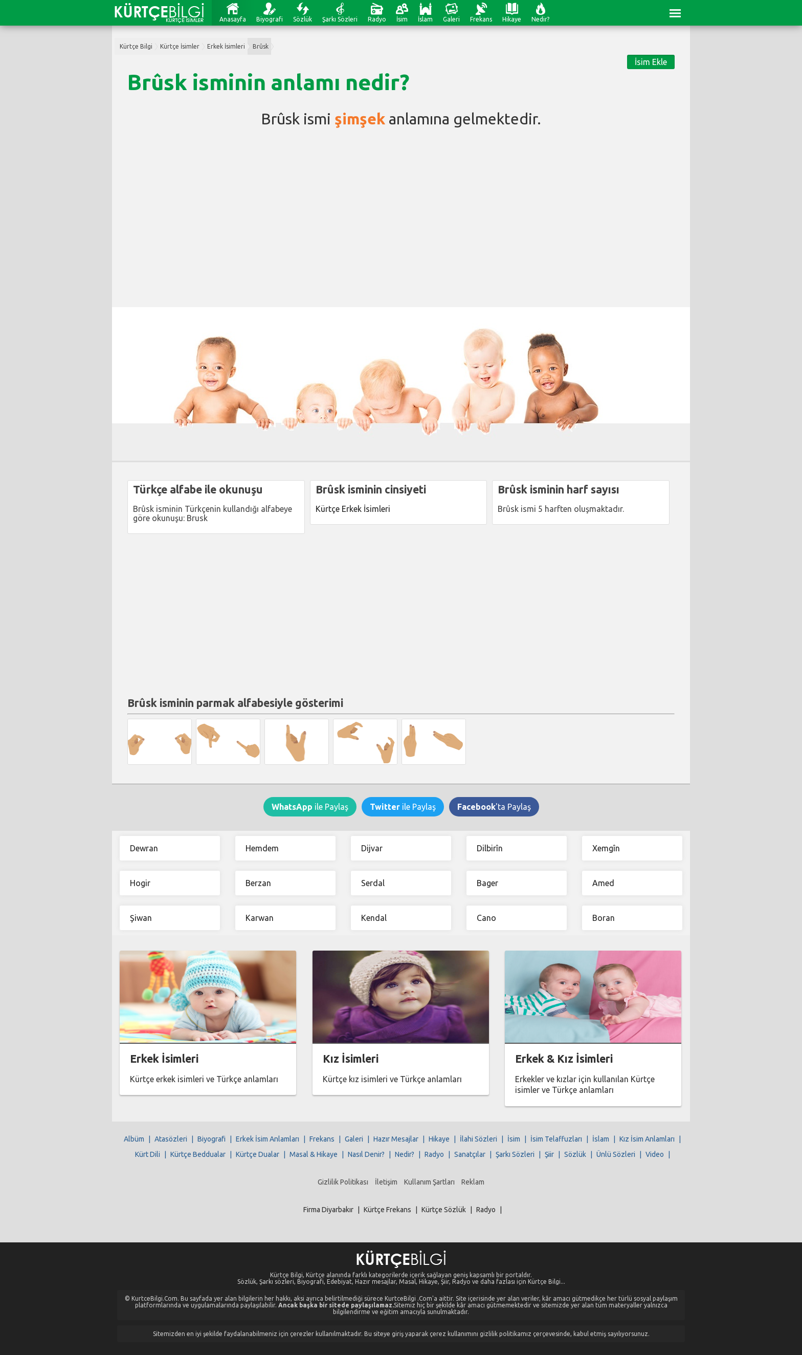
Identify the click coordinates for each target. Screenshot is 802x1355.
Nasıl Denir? (366, 1154)
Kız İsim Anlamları (647, 1139)
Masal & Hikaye (313, 1154)
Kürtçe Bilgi (136, 46)
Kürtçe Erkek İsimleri (353, 508)
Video (654, 1154)
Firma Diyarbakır (328, 1210)
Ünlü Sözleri (615, 1154)
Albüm (134, 1139)
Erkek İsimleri (226, 46)
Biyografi (269, 19)
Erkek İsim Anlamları (267, 1139)
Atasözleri (170, 1139)
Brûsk (261, 46)
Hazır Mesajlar (395, 1139)
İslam (425, 19)
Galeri (451, 19)
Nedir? (540, 19)
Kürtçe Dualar (257, 1154)
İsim (402, 19)
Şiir (549, 1154)
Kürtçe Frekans (387, 1210)
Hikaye (511, 19)
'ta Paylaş (494, 806)
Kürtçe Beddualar (198, 1154)
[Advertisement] (401, 215)
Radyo (377, 19)
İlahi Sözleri (478, 1139)
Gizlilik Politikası (343, 1182)
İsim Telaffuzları (556, 1139)
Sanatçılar (469, 1154)
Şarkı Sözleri (340, 19)
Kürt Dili (147, 1154)
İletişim (386, 1182)
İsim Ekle (651, 62)
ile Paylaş (310, 806)
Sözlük (302, 19)
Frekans (481, 19)
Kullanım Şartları (429, 1182)
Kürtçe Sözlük (443, 1210)
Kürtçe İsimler (179, 46)
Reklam (472, 1182)
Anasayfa (232, 19)
